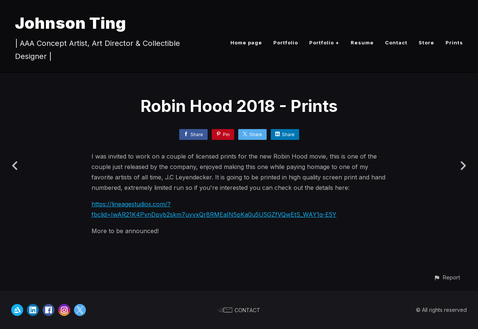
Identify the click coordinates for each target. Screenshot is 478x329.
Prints (454, 43)
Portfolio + (324, 43)
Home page (246, 43)
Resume (362, 43)
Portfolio (285, 43)
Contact (396, 43)
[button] (447, 277)
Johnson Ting (70, 22)
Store (426, 43)
